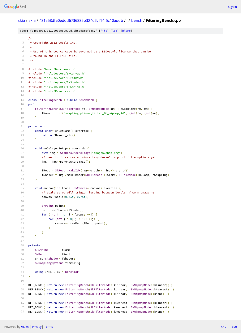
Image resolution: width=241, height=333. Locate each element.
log (114, 31)
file (103, 31)
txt (223, 326)
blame (126, 31)
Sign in (232, 7)
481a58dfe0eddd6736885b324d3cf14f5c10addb (81, 20)
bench (136, 20)
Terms (48, 327)
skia (21, 20)
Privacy (37, 327)
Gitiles (25, 327)
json (233, 326)
